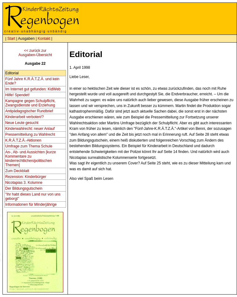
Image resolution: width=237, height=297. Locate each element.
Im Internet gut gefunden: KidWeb (32, 89)
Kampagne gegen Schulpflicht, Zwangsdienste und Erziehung (30, 103)
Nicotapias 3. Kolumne (23, 182)
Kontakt (44, 38)
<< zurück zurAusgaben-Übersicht (35, 52)
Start (11, 38)
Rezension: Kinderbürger (25, 177)
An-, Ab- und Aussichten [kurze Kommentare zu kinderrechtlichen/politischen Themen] (30, 158)
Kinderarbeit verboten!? (24, 117)
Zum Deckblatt (17, 171)
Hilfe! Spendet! (17, 95)
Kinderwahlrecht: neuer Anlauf (30, 128)
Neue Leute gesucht (21, 123)
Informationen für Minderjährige (31, 204)
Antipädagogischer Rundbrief (29, 111)
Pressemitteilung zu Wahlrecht (30, 134)
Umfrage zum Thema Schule (28, 146)
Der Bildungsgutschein (23, 188)
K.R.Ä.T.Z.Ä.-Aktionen (23, 140)
